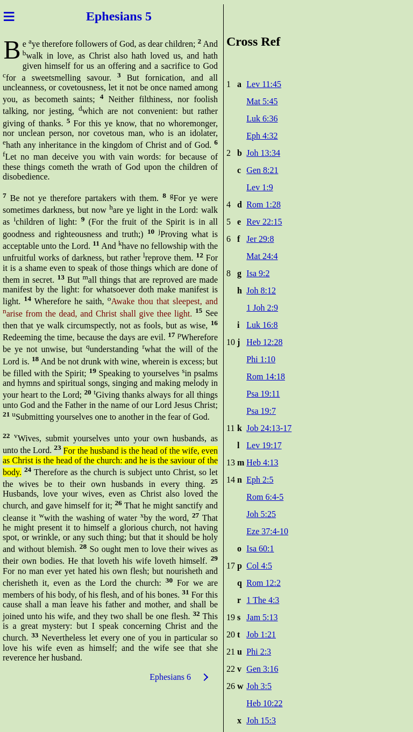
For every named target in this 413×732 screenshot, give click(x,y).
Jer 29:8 (260, 238)
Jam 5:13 (261, 617)
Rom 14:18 (265, 376)
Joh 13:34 (263, 152)
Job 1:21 (261, 634)
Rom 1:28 (263, 204)
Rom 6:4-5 (264, 496)
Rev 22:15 (264, 221)
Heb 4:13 (262, 462)
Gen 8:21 (262, 170)
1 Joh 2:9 (262, 307)
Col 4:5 (259, 565)
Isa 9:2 (257, 273)
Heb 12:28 (264, 342)
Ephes (103, 16)
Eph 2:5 (259, 479)
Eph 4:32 (261, 135)
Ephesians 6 (170, 676)
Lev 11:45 (263, 84)
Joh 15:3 (261, 720)
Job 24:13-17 (268, 428)
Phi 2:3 (258, 651)
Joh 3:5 (259, 686)
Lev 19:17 (263, 445)
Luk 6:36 (261, 118)
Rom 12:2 (263, 582)
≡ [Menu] (9, 16)
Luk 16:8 (261, 324)
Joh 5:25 (261, 514)
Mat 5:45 (261, 101)
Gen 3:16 (262, 668)
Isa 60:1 (260, 548)
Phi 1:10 (260, 359)
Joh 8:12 (261, 290)
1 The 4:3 (262, 600)
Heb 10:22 (264, 703)
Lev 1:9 (259, 187)
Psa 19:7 (261, 410)
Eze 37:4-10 (267, 531)
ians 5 (136, 16)
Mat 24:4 (261, 256)
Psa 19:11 (263, 393)
